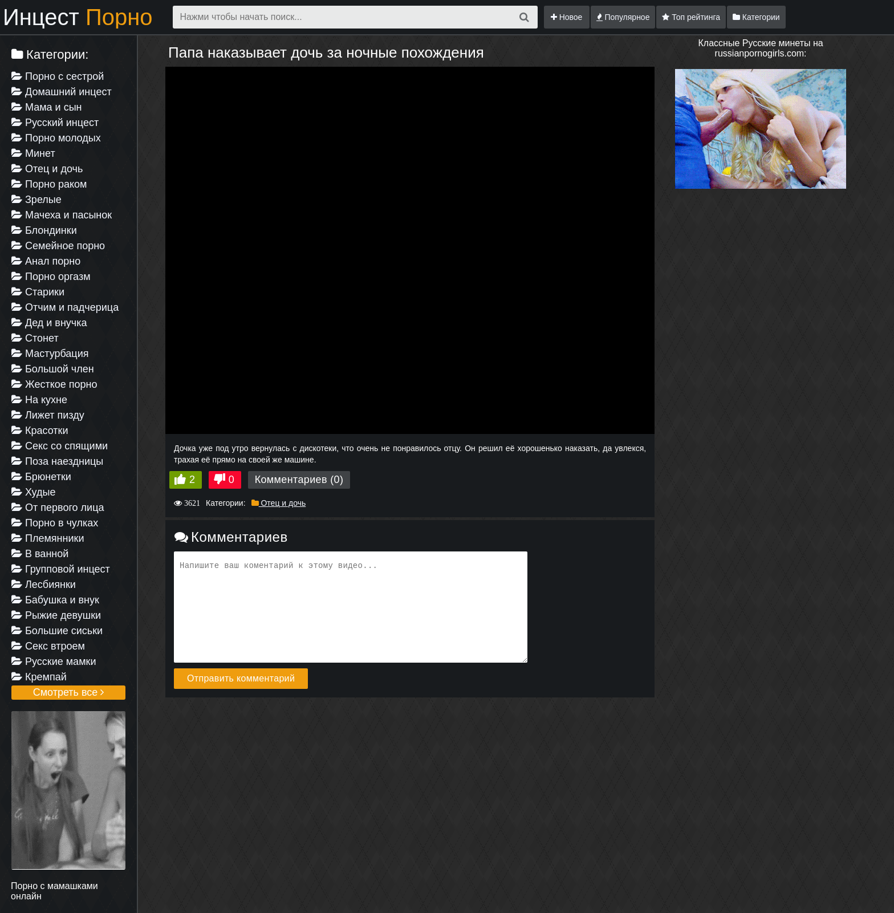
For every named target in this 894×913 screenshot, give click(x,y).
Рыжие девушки (56, 615)
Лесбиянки (43, 584)
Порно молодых (56, 138)
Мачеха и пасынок (61, 215)
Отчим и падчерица (65, 307)
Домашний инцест (61, 92)
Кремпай (39, 677)
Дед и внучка (49, 322)
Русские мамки (53, 661)
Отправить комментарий (241, 678)
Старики (37, 292)
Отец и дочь (47, 169)
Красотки (39, 430)
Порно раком (49, 184)
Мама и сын (46, 107)
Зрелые (36, 199)
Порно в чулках (54, 523)
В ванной (39, 553)
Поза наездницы (57, 461)
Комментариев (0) (299, 479)
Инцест (78, 17)
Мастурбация (49, 353)
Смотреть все (68, 692)
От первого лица (57, 507)
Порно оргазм (51, 276)
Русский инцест (55, 122)
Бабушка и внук (55, 600)
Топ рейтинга (691, 17)
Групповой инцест (60, 569)
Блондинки (44, 230)
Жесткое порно (54, 384)
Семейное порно (58, 245)
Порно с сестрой (57, 76)
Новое (567, 17)
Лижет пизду (47, 415)
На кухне (39, 399)
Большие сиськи (57, 630)
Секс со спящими (59, 446)
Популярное (623, 17)
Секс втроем (48, 646)
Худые (33, 492)
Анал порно (45, 261)
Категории (756, 17)
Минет (33, 153)
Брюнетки (41, 476)
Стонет (35, 338)
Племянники (47, 538)
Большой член (52, 369)
